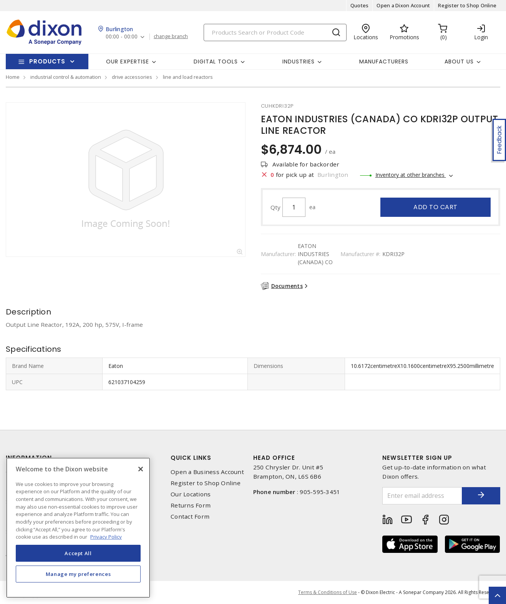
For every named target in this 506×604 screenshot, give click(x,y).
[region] (78, 528)
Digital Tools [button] (216, 61)
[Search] (275, 32)
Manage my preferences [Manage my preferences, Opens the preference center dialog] (78, 574)
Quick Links (191, 458)
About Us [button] (459, 61)
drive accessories (132, 76)
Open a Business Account (207, 472)
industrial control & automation (65, 76)
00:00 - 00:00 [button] (122, 36)
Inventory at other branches (410, 174)
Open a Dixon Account (403, 5)
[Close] (140, 469)
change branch (171, 36)
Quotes (359, 5)
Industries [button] (298, 61)
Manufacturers (383, 61)
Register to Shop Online (467, 5)
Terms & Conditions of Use (327, 592)
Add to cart (435, 207)
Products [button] (47, 61)
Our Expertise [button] (127, 61)
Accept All (78, 553)
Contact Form (190, 516)
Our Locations (191, 494)
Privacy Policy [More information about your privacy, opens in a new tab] (106, 536)
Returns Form (191, 505)
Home (13, 76)
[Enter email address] (422, 495)
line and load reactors (188, 76)
